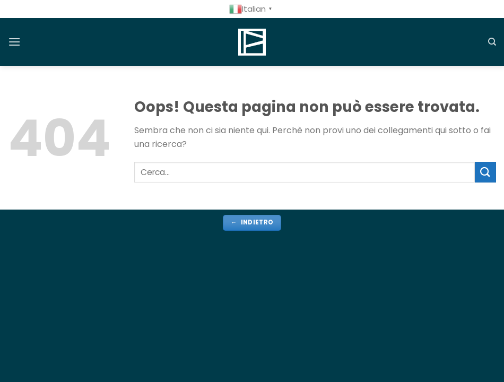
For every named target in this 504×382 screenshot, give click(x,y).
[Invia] (485, 172)
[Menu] (14, 42)
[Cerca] (492, 42)
